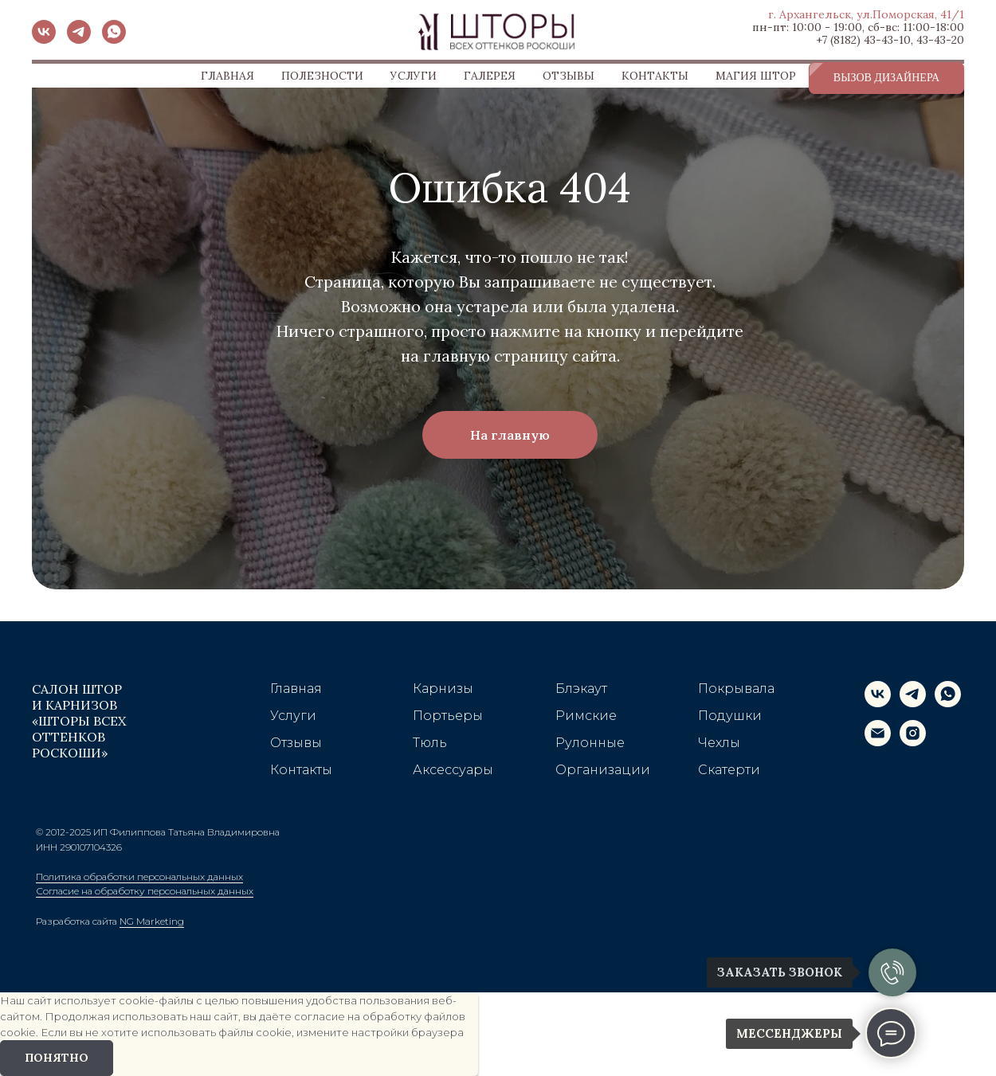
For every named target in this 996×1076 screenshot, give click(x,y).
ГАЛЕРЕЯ (490, 75)
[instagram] (913, 742)
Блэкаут (581, 688)
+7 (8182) (838, 40)
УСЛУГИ (413, 75)
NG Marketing (152, 921)
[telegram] (79, 39)
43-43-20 (940, 40)
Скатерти (729, 769)
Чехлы (719, 742)
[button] (886, 78)
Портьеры (448, 715)
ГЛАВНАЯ (227, 75)
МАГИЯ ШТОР (756, 75)
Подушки (730, 715)
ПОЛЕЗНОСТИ (322, 75)
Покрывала (736, 688)
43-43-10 (887, 40)
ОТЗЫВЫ (568, 75)
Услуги (293, 715)
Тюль (430, 742)
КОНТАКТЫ (655, 75)
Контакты (301, 769)
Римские (586, 715)
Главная (296, 688)
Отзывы (296, 742)
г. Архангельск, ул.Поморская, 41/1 (866, 14)
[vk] (44, 39)
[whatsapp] (114, 39)
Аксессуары (453, 769)
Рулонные (590, 742)
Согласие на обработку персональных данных (144, 891)
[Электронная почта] (878, 742)
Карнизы (443, 688)
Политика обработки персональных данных (139, 876)
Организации (602, 769)
